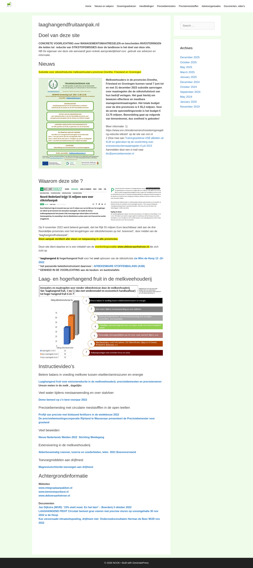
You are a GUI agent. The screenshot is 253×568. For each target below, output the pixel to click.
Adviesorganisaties (211, 6)
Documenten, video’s (234, 6)
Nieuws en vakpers (104, 6)
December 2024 (190, 82)
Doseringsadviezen (126, 6)
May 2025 (186, 67)
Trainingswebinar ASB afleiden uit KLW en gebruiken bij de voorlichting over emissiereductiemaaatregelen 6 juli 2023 (135, 142)
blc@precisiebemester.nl (120, 153)
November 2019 (190, 106)
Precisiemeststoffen (188, 6)
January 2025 (188, 77)
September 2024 (190, 91)
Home (88, 6)
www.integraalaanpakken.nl (55, 487)
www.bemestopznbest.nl (54, 491)
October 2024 (188, 86)
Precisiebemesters (166, 6)
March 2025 (187, 72)
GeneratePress (140, 562)
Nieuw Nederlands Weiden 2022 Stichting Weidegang (71, 437)
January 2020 (188, 101)
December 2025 (190, 57)
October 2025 (188, 62)
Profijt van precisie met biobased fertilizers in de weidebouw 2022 (79, 414)
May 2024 (186, 96)
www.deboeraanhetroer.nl (54, 495)
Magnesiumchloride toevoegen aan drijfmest (66, 467)
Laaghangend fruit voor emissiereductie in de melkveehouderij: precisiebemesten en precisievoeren (100, 381)
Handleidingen (146, 6)
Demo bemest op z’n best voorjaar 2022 (63, 399)
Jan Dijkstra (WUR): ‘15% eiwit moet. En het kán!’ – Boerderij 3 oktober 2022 (85, 507)
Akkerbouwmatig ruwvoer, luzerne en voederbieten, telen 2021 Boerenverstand (87, 452)
